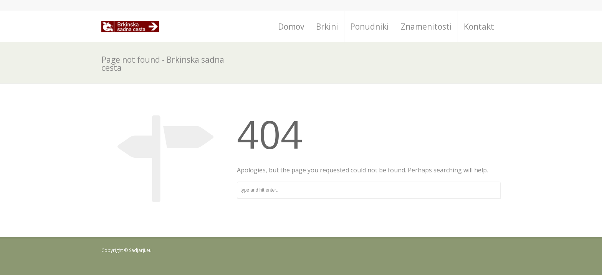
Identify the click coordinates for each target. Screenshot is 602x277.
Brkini (327, 26)
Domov (291, 26)
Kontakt (479, 26)
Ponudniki (369, 26)
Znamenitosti (426, 26)
